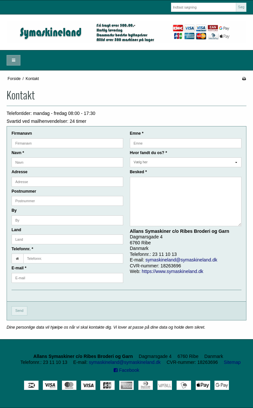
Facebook (126, 370)
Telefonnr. (22, 249)
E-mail (19, 268)
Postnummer (24, 191)
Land (16, 230)
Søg (241, 7)
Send (19, 311)
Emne (137, 133)
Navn (18, 152)
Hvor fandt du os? (148, 152)
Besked (138, 172)
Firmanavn (22, 133)
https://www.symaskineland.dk (172, 271)
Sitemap (232, 362)
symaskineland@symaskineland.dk (181, 259)
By (14, 210)
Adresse (19, 172)
